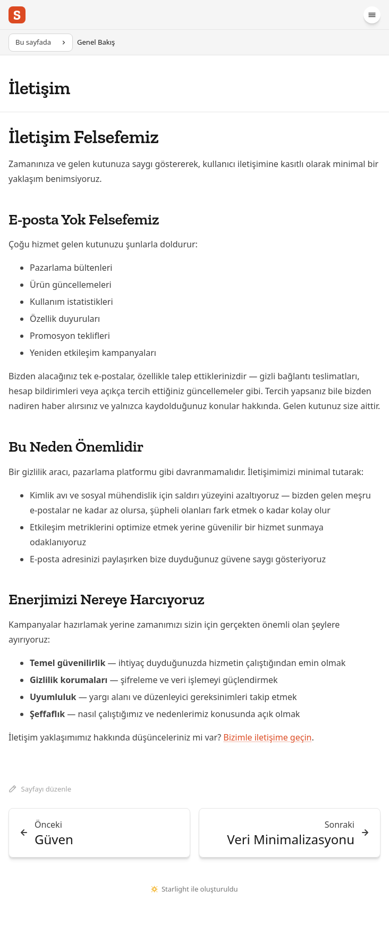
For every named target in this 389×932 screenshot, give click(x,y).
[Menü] (371, 14)
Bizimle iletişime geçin (267, 737)
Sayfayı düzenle (40, 789)
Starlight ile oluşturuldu (194, 889)
